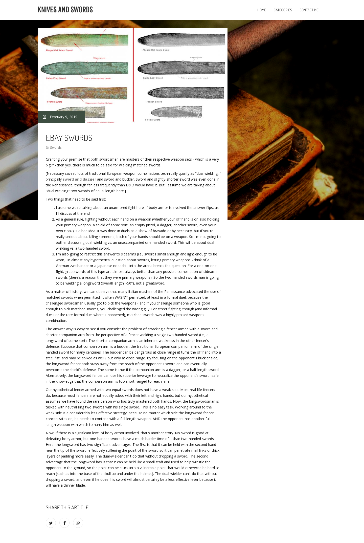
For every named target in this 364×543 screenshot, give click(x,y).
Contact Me (309, 10)
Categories (283, 10)
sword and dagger (79, 179)
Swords (56, 147)
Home (261, 10)
